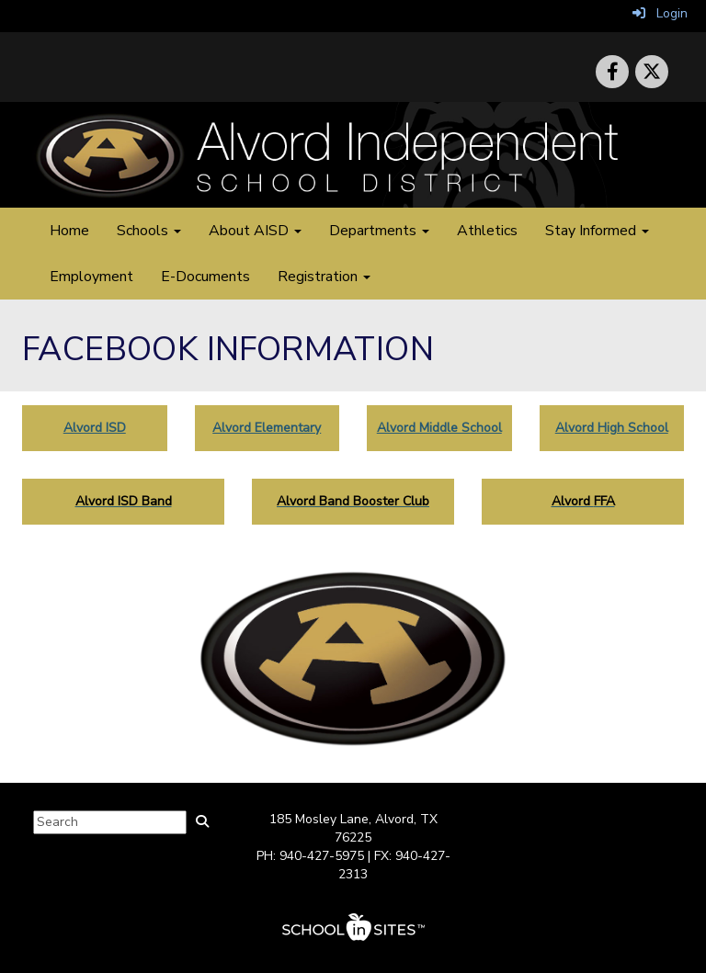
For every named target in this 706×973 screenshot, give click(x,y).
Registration (324, 276)
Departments (379, 231)
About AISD (255, 231)
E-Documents (205, 276)
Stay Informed (597, 231)
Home (69, 231)
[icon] (651, 71)
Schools (149, 231)
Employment (91, 276)
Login (660, 13)
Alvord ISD (94, 427)
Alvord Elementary (266, 427)
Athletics (487, 231)
